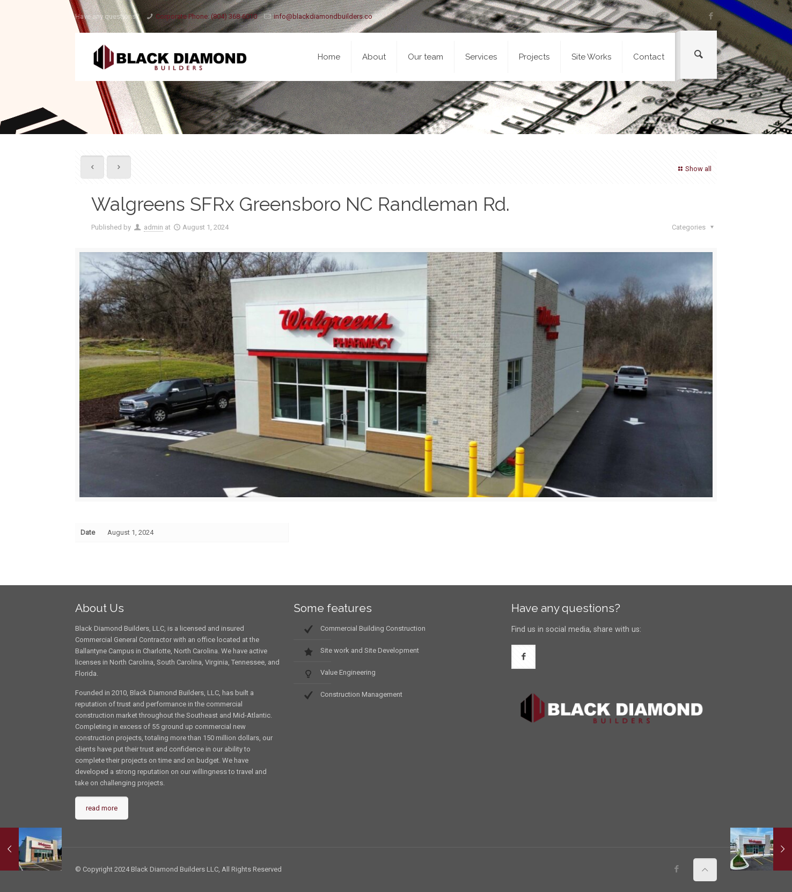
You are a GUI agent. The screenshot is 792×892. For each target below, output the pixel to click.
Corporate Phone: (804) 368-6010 (206, 16)
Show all (694, 169)
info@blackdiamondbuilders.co (323, 16)
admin (153, 227)
